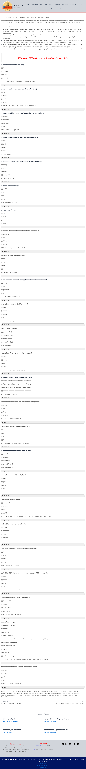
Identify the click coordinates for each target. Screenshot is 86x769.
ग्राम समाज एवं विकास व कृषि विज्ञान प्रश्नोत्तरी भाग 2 (56, 729)
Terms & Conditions (42, 765)
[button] (33, 8)
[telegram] (74, 743)
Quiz (81, 4)
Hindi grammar (6, 721)
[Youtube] (78, 743)
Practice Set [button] (30, 8)
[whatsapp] (63, 743)
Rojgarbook (18, 5)
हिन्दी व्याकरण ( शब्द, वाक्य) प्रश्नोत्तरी (12, 729)
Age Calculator (63, 8)
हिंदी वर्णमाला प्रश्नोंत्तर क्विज (9, 718)
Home (27, 4)
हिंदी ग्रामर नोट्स (15, 721)
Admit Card (43, 4)
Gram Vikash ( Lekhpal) (49, 721)
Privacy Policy (42, 763)
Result (51, 4)
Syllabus (57, 4)
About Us (72, 8)
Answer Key (73, 4)
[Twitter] (70, 743)
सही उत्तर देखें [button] (5, 85)
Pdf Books (65, 4)
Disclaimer (43, 767)
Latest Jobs (35, 4)
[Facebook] (66, 743)
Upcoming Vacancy (51, 8)
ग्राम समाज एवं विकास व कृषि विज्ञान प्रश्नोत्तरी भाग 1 (56, 718)
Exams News (39, 8)
